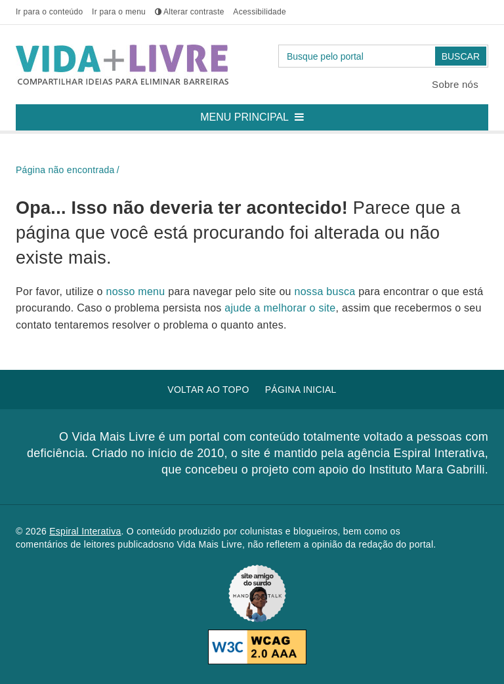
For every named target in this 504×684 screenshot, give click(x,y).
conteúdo (49, 11)
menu (119, 11)
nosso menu (137, 291)
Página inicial (301, 389)
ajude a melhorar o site (279, 307)
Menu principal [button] (257, 113)
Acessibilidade (259, 11)
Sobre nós (455, 84)
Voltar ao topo (208, 389)
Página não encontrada (65, 170)
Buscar (461, 56)
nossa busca (327, 291)
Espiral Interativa (85, 531)
